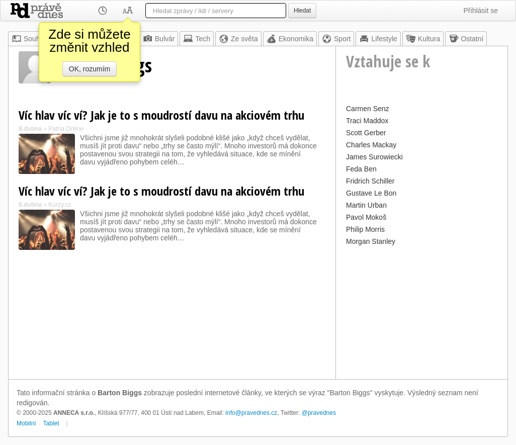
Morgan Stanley (370, 241)
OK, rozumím (89, 69)
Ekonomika (290, 39)
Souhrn (29, 39)
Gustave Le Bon (371, 193)
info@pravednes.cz (251, 412)
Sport (336, 39)
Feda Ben (361, 169)
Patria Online (65, 128)
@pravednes (319, 412)
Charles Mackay (371, 145)
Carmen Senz (367, 109)
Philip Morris (365, 229)
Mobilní (26, 423)
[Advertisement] (421, 311)
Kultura (423, 39)
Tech (196, 39)
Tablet (51, 423)
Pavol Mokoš (366, 217)
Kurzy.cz (59, 204)
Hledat (302, 10)
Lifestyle (378, 39)
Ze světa (238, 39)
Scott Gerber (366, 133)
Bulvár (159, 39)
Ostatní (466, 39)
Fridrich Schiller (370, 181)
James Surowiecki (374, 157)
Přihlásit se (481, 11)
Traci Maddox (367, 121)
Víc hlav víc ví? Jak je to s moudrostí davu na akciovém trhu (161, 115)
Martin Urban (366, 205)
